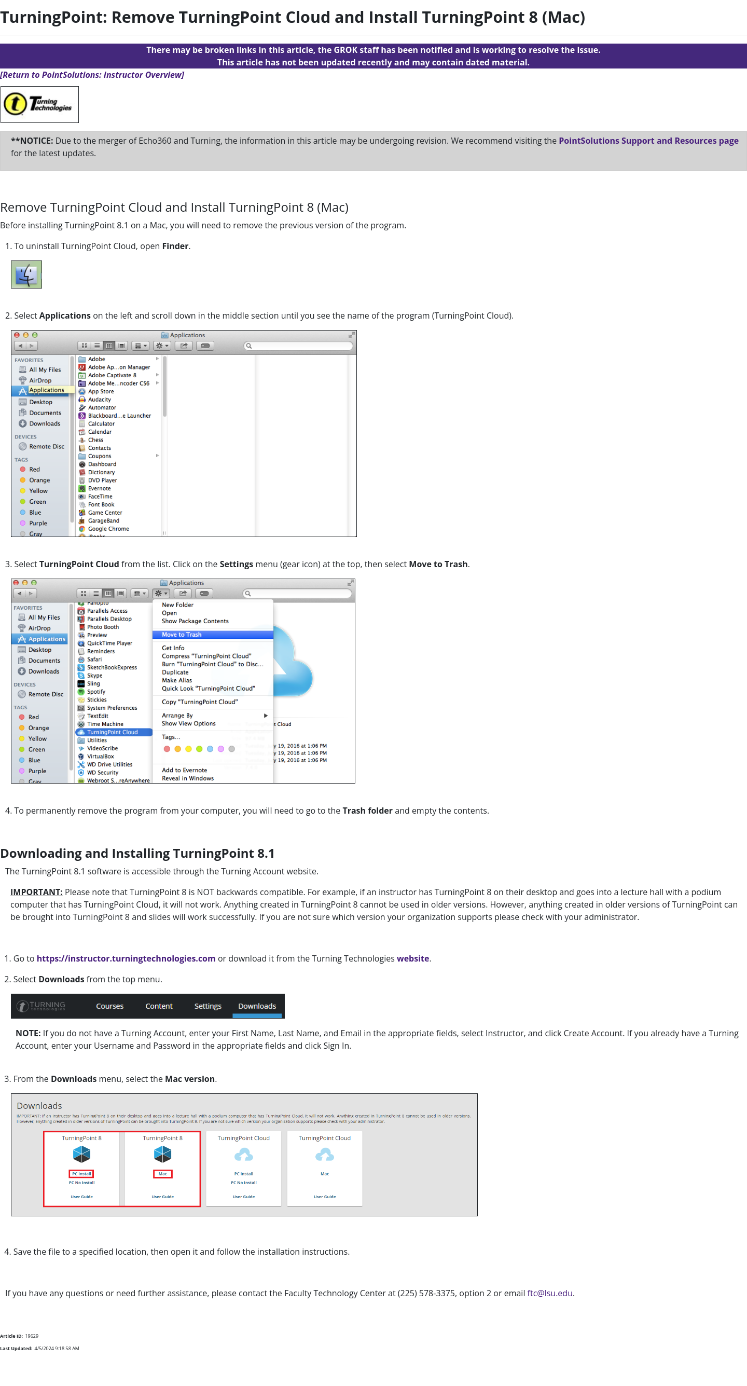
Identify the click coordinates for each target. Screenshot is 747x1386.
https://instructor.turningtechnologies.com (126, 958)
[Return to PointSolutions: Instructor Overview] (92, 74)
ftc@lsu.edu (550, 1293)
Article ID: (11, 1336)
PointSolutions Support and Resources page (649, 140)
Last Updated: (16, 1348)
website (412, 958)
